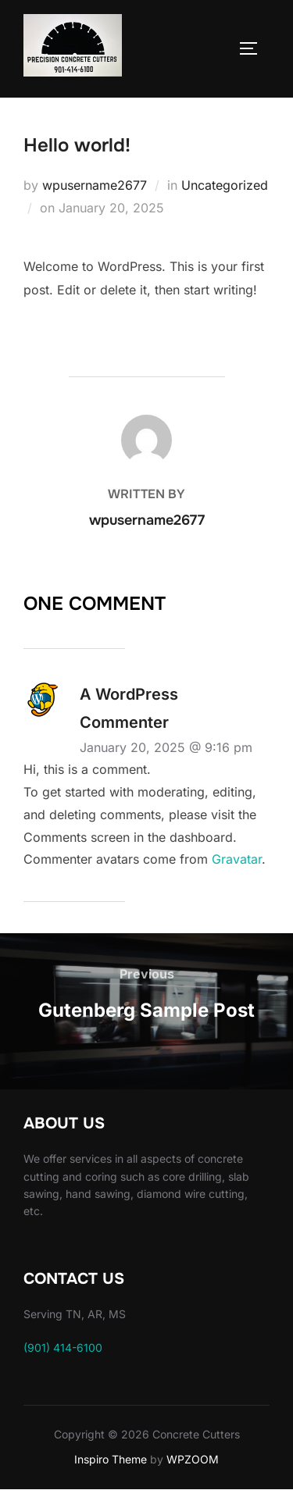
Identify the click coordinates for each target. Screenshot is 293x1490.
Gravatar (237, 859)
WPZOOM (192, 1459)
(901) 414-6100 (62, 1347)
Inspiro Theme (110, 1459)
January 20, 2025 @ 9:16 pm (166, 747)
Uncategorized (224, 185)
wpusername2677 (94, 185)
